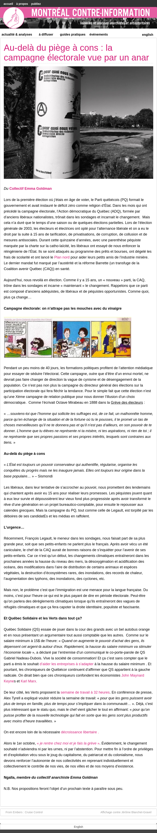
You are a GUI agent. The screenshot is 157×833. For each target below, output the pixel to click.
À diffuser (48, 35)
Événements (98, 34)
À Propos (22, 3)
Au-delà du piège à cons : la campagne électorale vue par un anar (76, 52)
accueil (8, 3)
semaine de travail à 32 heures (85, 692)
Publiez (36, 3)
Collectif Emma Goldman (30, 189)
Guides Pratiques (72, 34)
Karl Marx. (29, 681)
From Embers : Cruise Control (22, 812)
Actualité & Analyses (18, 35)
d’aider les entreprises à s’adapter (66, 664)
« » (68, 743)
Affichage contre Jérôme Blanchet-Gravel (127, 812)
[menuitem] (147, 34)
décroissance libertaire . (80, 732)
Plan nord (62, 257)
